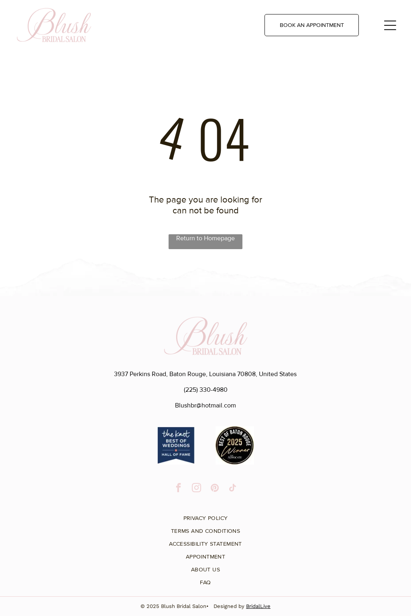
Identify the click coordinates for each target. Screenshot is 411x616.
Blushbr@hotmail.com (205, 405)
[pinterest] (215, 489)
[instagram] (196, 489)
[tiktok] (233, 489)
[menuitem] (205, 515)
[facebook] (178, 489)
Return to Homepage (205, 238)
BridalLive (258, 606)
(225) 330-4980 (206, 390)
